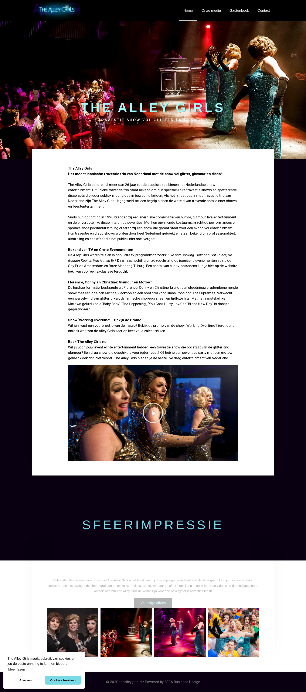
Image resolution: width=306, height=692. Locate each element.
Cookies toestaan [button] (63, 680)
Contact (263, 10)
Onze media (211, 10)
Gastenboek (239, 10)
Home (188, 10)
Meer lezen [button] (16, 669)
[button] (153, 412)
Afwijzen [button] (25, 680)
